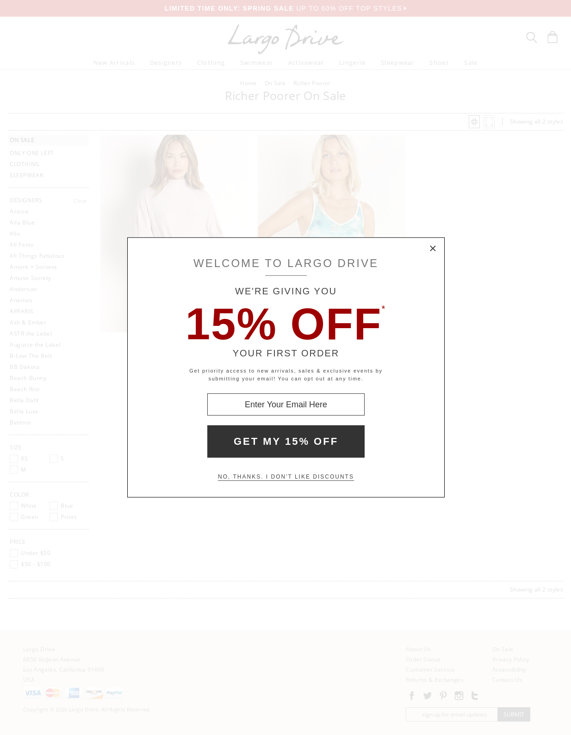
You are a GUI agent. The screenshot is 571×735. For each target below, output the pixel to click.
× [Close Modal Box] (433, 249)
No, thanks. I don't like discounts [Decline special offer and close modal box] (286, 476)
